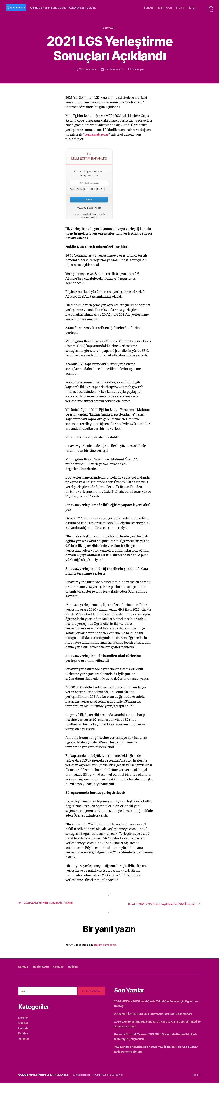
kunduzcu (90, 70)
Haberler (25, 1033)
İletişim (193, 7)
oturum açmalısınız (104, 949)
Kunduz (148, 7)
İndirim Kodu (164, 7)
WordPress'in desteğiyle (116, 1084)
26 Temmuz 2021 (114, 70)
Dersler (24, 1022)
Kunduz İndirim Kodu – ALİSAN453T (52, 1084)
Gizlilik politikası (88, 1084)
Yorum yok (139, 70)
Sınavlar (180, 7)
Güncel (23, 1028)
